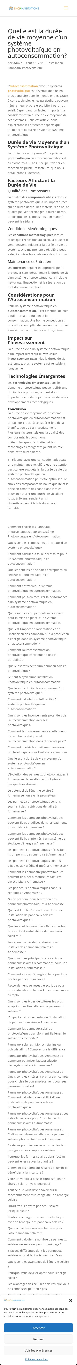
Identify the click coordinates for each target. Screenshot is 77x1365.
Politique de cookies (36, 1359)
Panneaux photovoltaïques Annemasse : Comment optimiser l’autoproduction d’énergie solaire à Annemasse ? (35, 1060)
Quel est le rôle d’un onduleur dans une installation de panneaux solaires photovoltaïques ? (35, 915)
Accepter (38, 1328)
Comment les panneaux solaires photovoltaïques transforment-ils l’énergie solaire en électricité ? (37, 1033)
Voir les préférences (39, 1350)
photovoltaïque (19, 91)
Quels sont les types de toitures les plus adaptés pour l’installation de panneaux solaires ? (35, 1006)
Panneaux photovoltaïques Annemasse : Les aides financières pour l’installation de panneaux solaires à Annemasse (38, 1118)
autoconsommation (24, 86)
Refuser (38, 1339)
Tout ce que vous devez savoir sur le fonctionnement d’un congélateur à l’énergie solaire (38, 1195)
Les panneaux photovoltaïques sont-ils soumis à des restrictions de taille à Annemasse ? (34, 806)
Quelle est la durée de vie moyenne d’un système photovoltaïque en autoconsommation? (35, 763)
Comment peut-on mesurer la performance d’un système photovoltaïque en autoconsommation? (37, 602)
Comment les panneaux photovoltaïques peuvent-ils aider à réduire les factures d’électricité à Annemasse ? (35, 877)
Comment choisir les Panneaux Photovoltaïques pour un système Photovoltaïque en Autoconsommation (34, 531)
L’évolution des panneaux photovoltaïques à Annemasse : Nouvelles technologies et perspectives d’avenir (38, 779)
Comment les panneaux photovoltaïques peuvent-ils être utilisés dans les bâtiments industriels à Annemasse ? (37, 822)
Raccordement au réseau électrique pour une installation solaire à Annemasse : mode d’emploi (38, 990)
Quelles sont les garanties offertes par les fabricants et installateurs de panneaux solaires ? (36, 931)
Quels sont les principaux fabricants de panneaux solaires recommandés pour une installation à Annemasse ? (37, 963)
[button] (71, 1300)
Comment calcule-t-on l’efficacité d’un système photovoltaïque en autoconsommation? (33, 704)
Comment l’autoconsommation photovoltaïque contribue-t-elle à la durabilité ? (32, 655)
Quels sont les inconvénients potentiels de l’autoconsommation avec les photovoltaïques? (37, 720)
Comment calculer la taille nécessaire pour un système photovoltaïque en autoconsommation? (37, 559)
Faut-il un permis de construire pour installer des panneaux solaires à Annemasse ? (33, 947)
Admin (17, 63)
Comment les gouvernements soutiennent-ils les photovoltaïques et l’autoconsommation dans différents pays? (37, 736)
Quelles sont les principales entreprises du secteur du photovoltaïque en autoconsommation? (37, 575)
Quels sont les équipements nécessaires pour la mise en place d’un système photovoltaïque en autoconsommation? (35, 618)
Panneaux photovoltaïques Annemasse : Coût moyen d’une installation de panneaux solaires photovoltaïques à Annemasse (38, 1134)
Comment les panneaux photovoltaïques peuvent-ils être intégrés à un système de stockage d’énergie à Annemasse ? (36, 838)
